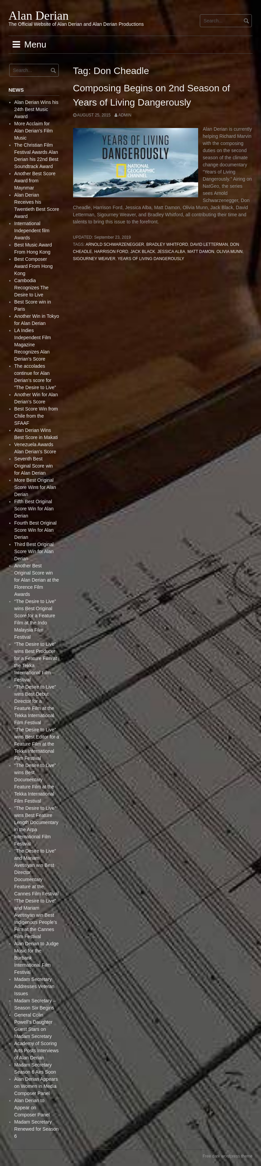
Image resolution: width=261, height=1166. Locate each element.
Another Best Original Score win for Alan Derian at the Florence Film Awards (36, 580)
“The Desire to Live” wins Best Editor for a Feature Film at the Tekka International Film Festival (36, 744)
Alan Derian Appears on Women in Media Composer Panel (36, 1086)
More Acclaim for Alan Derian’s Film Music (33, 131)
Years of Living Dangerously (151, 258)
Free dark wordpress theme (228, 1156)
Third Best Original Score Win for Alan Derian (34, 551)
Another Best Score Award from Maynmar (34, 180)
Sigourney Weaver (94, 258)
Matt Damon (201, 251)
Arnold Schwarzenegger (115, 244)
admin (124, 115)
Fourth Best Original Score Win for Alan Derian (35, 530)
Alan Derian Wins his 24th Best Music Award (36, 109)
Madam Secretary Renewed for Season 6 (36, 1129)
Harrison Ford (111, 251)
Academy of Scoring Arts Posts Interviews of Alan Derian (36, 1050)
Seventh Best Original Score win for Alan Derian (33, 466)
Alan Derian (38, 15)
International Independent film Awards (32, 230)
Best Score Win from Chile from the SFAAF (36, 416)
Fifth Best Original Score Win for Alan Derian (34, 508)
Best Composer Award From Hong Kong (33, 266)
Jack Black (142, 251)
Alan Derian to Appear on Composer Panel (32, 1107)
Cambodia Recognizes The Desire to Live (31, 287)
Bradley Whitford (167, 244)
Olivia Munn (229, 251)
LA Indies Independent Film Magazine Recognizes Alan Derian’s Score (32, 345)
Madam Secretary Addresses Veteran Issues (34, 986)
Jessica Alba (171, 251)
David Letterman (209, 244)
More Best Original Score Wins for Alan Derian (35, 487)
